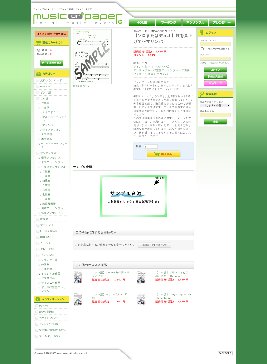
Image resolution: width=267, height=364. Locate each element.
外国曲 (45, 264)
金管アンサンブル (52, 157)
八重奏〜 (47, 199)
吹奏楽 (44, 218)
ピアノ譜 (45, 92)
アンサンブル (48, 153)
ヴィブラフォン (52, 129)
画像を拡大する (81, 86)
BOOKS (45, 86)
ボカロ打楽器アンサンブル (53, 289)
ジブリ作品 (48, 278)
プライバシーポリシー (51, 336)
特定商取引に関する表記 (52, 329)
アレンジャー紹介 (48, 323)
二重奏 (46, 171)
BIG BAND (47, 237)
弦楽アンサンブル (52, 212)
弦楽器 (45, 103)
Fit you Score (49, 231)
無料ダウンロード (51, 80)
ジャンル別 (47, 255)
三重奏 (46, 176)
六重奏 (46, 189)
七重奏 (46, 194)
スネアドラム (50, 112)
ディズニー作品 (50, 282)
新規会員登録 (46, 311)
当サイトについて (48, 317)
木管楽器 (46, 138)
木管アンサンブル (52, 162)
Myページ (44, 305)
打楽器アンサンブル (53, 166)
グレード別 (47, 249)
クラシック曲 (49, 259)
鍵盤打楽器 (49, 203)
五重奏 (46, 185)
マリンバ (47, 125)
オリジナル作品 (50, 273)
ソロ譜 (44, 98)
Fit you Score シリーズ (54, 145)
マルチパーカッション (54, 118)
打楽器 (45, 107)
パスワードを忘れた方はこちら (214, 63)
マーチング (47, 224)
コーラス (45, 243)
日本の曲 (46, 269)
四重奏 (46, 180)
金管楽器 (46, 134)
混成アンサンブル (52, 208)
